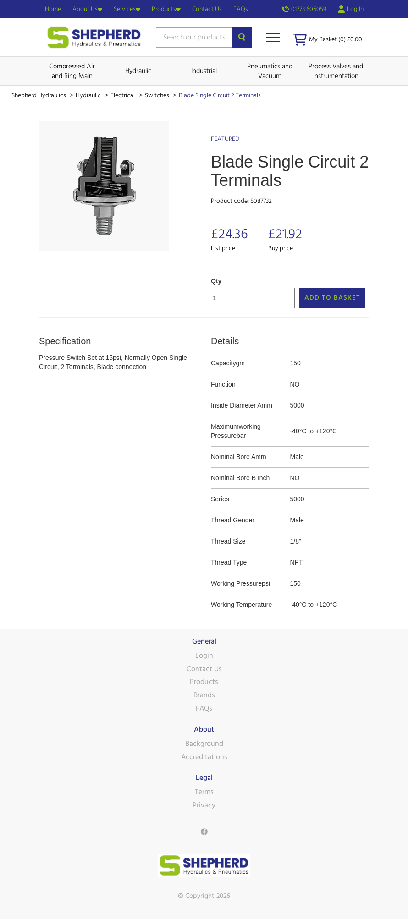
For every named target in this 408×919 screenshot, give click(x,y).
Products (166, 9)
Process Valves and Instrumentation (336, 71)
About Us (87, 9)
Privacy (204, 805)
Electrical (123, 95)
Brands (204, 695)
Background (204, 743)
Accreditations (204, 757)
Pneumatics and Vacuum (269, 71)
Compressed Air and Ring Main (72, 71)
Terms (204, 792)
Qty (216, 281)
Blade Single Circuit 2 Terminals (220, 95)
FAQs (240, 9)
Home (53, 9)
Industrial (204, 70)
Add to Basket (332, 297)
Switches (158, 95)
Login (204, 655)
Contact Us (207, 9)
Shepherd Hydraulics (39, 95)
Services (127, 9)
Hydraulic (138, 70)
